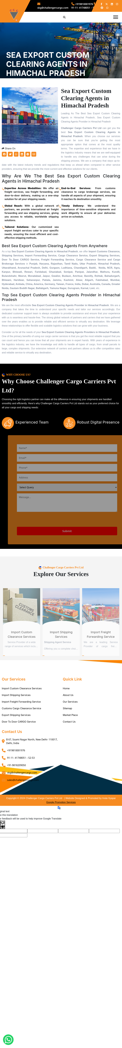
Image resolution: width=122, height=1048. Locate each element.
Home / (10, 90)
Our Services (70, 721)
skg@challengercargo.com (22, 792)
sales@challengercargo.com (23, 799)
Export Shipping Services (16, 734)
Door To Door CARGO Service (19, 741)
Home (66, 708)
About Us (68, 714)
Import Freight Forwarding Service (21, 721)
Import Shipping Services (16, 714)
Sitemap (67, 728)
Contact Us (69, 741)
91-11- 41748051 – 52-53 (21, 777)
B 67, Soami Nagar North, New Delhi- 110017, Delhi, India (32, 761)
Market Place (70, 734)
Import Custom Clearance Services (22, 708)
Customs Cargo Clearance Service (21, 728)
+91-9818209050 (16, 785)
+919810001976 (82, 4)
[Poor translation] (3, 844)
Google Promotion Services (61, 822)
